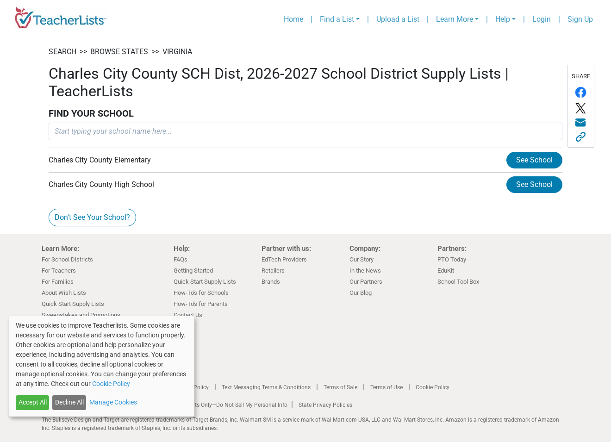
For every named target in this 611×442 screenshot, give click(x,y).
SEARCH (62, 51)
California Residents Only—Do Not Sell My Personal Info (218, 405)
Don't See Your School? (92, 217)
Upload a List (397, 19)
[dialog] (101, 366)
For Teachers (59, 270)
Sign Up (580, 19)
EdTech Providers (284, 259)
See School (534, 160)
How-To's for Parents (201, 303)
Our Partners (365, 281)
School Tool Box (458, 281)
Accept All (33, 402)
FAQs (180, 259)
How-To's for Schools (201, 292)
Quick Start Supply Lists (73, 303)
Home (293, 19)
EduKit (445, 270)
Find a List (337, 19)
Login (541, 19)
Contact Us (188, 314)
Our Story (361, 259)
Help (502, 19)
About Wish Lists (64, 292)
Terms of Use (386, 387)
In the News (365, 270)
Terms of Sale (340, 387)
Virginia (177, 51)
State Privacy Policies (325, 405)
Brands (271, 281)
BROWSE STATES (119, 51)
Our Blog (360, 292)
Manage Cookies (113, 402)
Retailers (273, 270)
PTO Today (451, 259)
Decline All (69, 402)
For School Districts (67, 259)
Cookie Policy (432, 387)
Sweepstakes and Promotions (81, 314)
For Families (58, 281)
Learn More (454, 19)
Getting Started (193, 270)
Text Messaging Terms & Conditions (266, 387)
